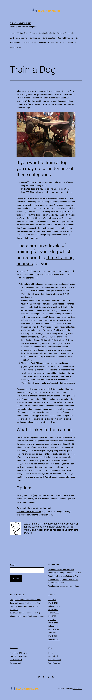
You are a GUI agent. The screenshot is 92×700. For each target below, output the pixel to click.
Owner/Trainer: (27, 182)
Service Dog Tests (47, 33)
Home (12, 33)
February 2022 (54, 626)
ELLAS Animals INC (20, 23)
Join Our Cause (29, 43)
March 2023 (53, 610)
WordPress (77, 688)
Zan (11, 600)
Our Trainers (35, 38)
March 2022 (53, 623)
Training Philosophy (65, 33)
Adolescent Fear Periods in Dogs (28, 600)
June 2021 (52, 633)
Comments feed (54, 659)
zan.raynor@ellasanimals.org (29, 511)
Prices (51, 43)
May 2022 (52, 616)
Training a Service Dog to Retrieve (61, 569)
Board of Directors (65, 38)
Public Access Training (18, 656)
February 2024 (54, 606)
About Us (60, 43)
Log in (50, 653)
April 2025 (52, 600)
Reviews (42, 43)
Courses (33, 33)
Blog (78, 38)
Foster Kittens (16, 47)
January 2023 (53, 613)
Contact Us (71, 43)
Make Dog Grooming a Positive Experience (64, 573)
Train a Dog (22, 33)
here (50, 515)
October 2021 (53, 629)
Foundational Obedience (19, 653)
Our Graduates (49, 38)
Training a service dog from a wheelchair (64, 586)
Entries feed (53, 656)
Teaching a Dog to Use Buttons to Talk (63, 576)
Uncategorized (15, 663)
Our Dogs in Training (18, 38)
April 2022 (52, 620)
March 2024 (53, 603)
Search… (13, 565)
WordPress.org (54, 663)
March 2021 (53, 636)
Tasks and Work (16, 659)
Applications (15, 43)
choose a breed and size (64, 208)
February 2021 (54, 639)
